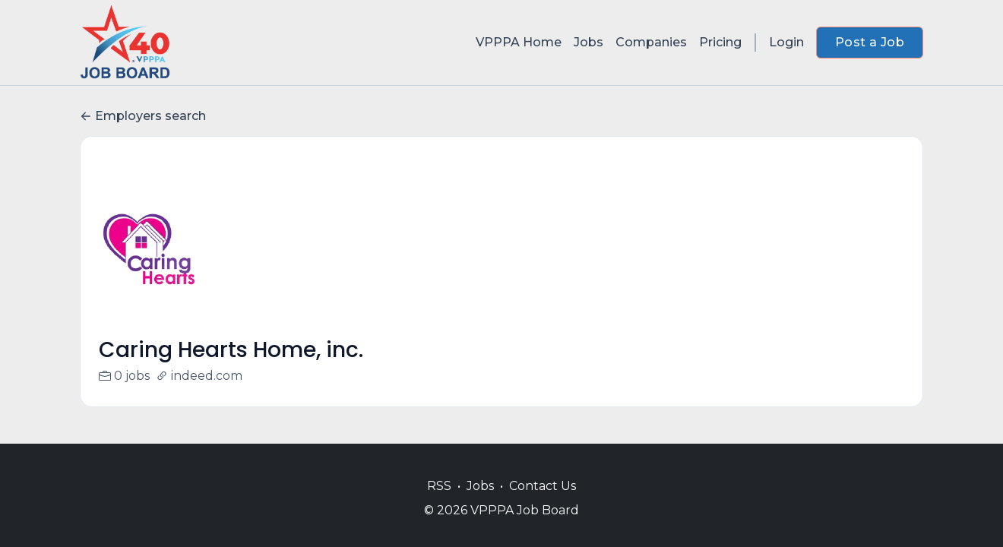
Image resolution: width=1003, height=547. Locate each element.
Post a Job (869, 42)
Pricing (720, 42)
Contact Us (542, 486)
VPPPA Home (519, 42)
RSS (439, 486)
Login (786, 42)
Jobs (588, 42)
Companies (651, 42)
